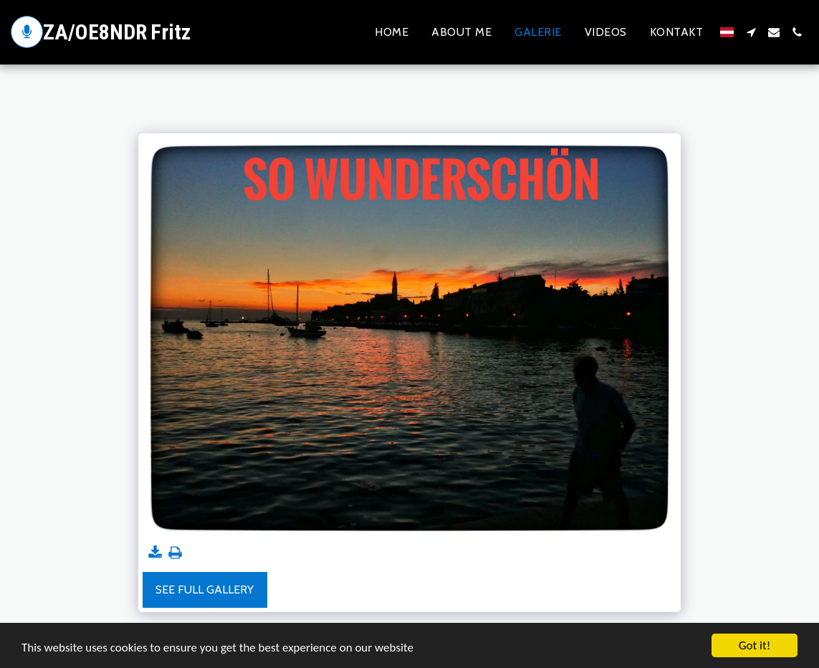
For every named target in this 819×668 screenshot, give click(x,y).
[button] (751, 32)
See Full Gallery (204, 589)
